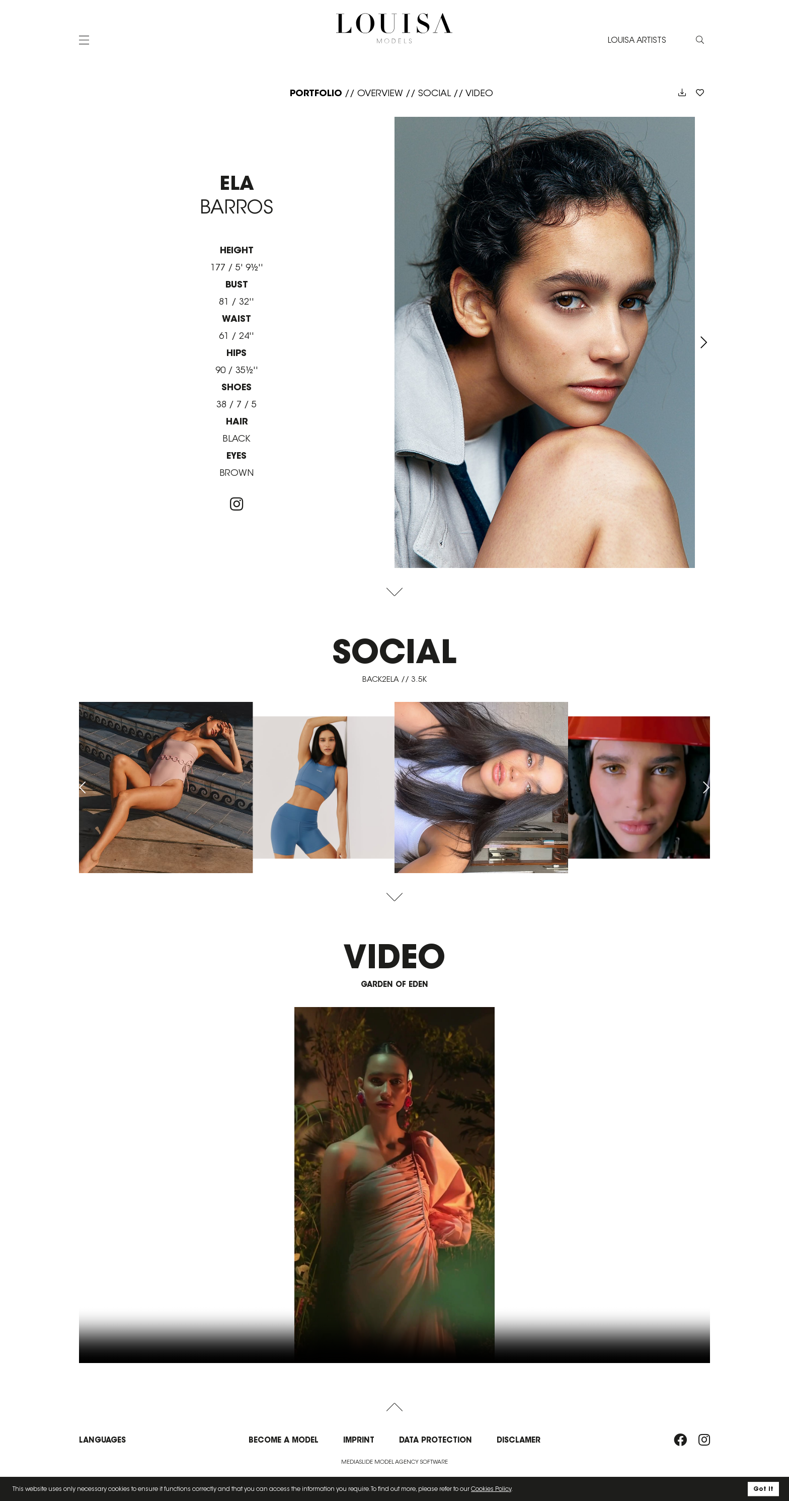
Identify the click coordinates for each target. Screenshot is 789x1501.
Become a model (284, 1440)
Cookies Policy (491, 1488)
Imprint (358, 1440)
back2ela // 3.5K (394, 679)
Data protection (435, 1440)
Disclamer (518, 1440)
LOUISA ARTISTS (637, 39)
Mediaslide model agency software (394, 1461)
